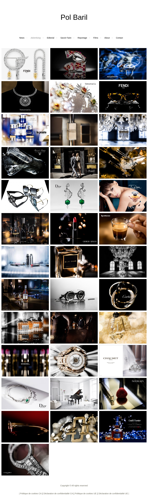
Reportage (82, 38)
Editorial (50, 38)
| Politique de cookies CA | (30, 493)
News (21, 38)
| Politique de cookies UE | (85, 493)
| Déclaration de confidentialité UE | (113, 493)
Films (95, 38)
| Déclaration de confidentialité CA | (58, 493)
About (107, 38)
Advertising (36, 38)
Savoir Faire (65, 38)
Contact (119, 38)
